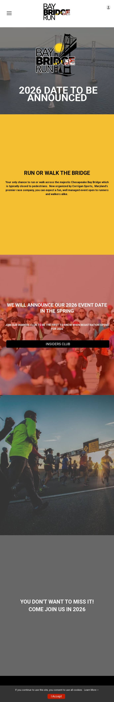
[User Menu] (108, 7)
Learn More (90, 690)
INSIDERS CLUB (58, 344)
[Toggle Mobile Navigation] (9, 13)
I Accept (56, 696)
